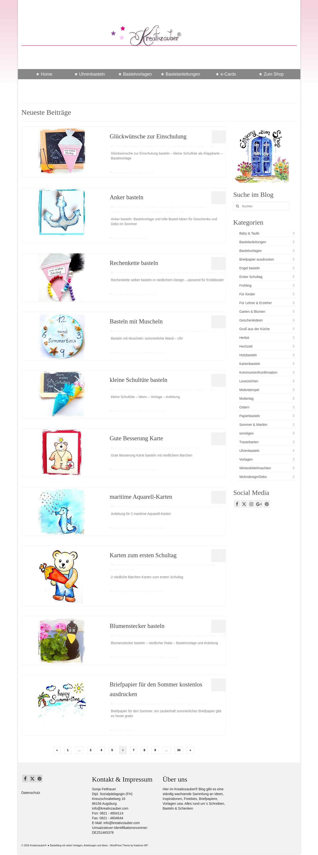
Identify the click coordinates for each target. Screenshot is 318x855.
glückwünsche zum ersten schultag (145, 591)
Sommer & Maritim (152, 211)
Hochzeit (245, 346)
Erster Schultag (143, 146)
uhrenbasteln (151, 352)
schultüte (149, 172)
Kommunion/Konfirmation (125, 211)
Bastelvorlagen (160, 207)
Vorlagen (199, 146)
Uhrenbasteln (165, 331)
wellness (143, 238)
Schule (154, 294)
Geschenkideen (179, 207)
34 (178, 750)
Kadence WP (141, 845)
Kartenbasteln (198, 207)
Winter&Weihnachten (255, 468)
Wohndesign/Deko (198, 331)
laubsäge (173, 657)
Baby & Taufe (142, 207)
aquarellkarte (119, 528)
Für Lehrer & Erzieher (180, 146)
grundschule (136, 294)
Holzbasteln (174, 635)
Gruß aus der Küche (254, 329)
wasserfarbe (158, 528)
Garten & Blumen (155, 635)
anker (115, 238)
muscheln (126, 352)
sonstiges (246, 433)
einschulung (118, 172)
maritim (123, 238)
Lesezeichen (248, 381)
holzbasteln (160, 657)
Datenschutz (30, 793)
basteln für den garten (124, 657)
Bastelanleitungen (144, 272)
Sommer (133, 238)
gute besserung (132, 469)
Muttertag (246, 398)
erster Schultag (135, 172)
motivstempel (144, 528)
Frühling (139, 635)
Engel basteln (249, 268)
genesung (117, 469)
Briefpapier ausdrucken (147, 703)
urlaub (162, 352)
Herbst (244, 338)
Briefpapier (118, 730)
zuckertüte (160, 411)
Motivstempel (182, 448)
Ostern (244, 407)
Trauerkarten (249, 442)
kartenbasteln (149, 469)
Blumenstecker (145, 657)
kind (146, 294)
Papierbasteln (249, 416)
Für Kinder (160, 146)
